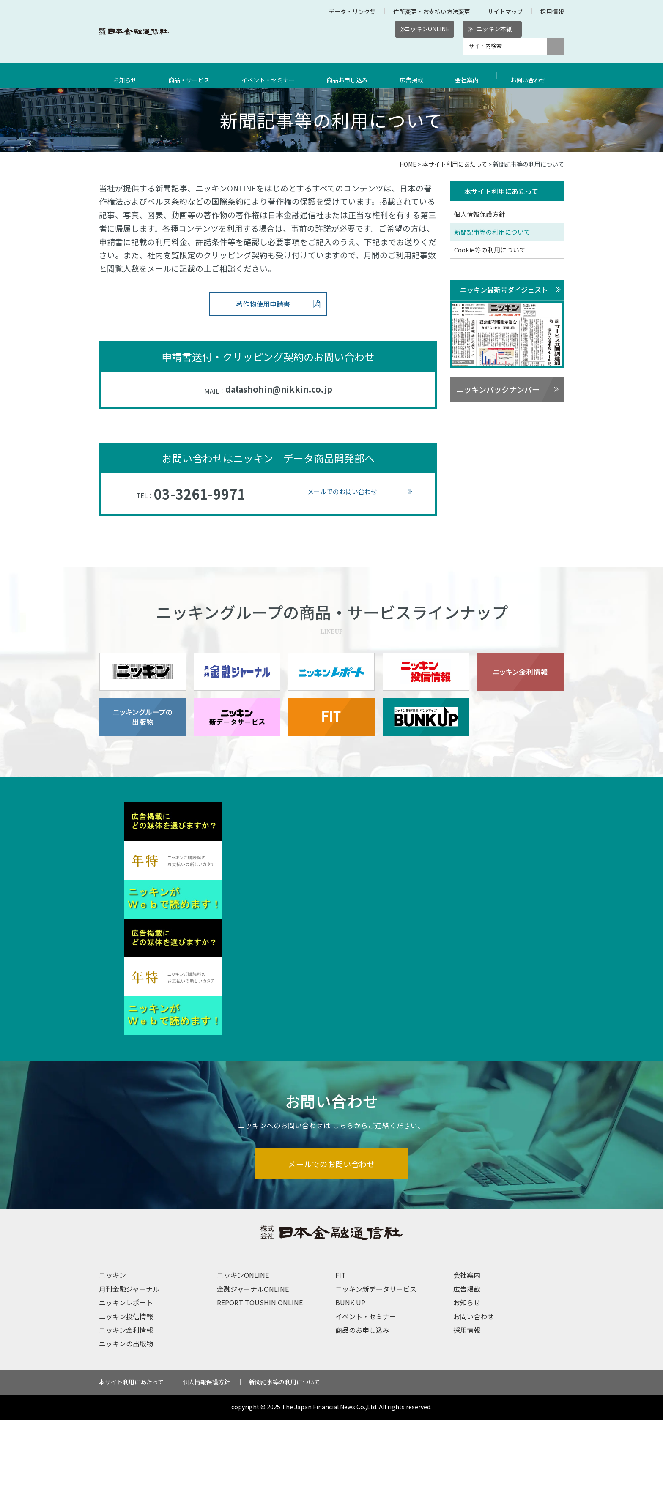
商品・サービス (190, 76)
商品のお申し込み (362, 1403)
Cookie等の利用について (490, 250)
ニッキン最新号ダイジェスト (504, 290)
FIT (340, 1348)
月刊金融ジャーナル (129, 1362)
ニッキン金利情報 (126, 1403)
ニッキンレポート (126, 1375)
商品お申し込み (351, 76)
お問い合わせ (530, 76)
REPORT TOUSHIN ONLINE (260, 1375)
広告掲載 (415, 76)
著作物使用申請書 (263, 304)
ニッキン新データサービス (375, 1362)
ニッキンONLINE (426, 29)
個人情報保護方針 (479, 214)
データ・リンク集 (352, 11)
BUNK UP (350, 1375)
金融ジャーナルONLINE (253, 1362)
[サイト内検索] (505, 46)
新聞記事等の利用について (492, 232)
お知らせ (126, 76)
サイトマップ (505, 11)
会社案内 (469, 76)
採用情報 (552, 11)
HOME (408, 164)
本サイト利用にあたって (454, 164)
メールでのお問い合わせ (342, 491)
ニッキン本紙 (494, 29)
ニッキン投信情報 (126, 1389)
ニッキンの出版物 (126, 1416)
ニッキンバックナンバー (498, 390)
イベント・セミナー (271, 76)
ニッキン (112, 1348)
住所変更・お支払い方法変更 (431, 11)
